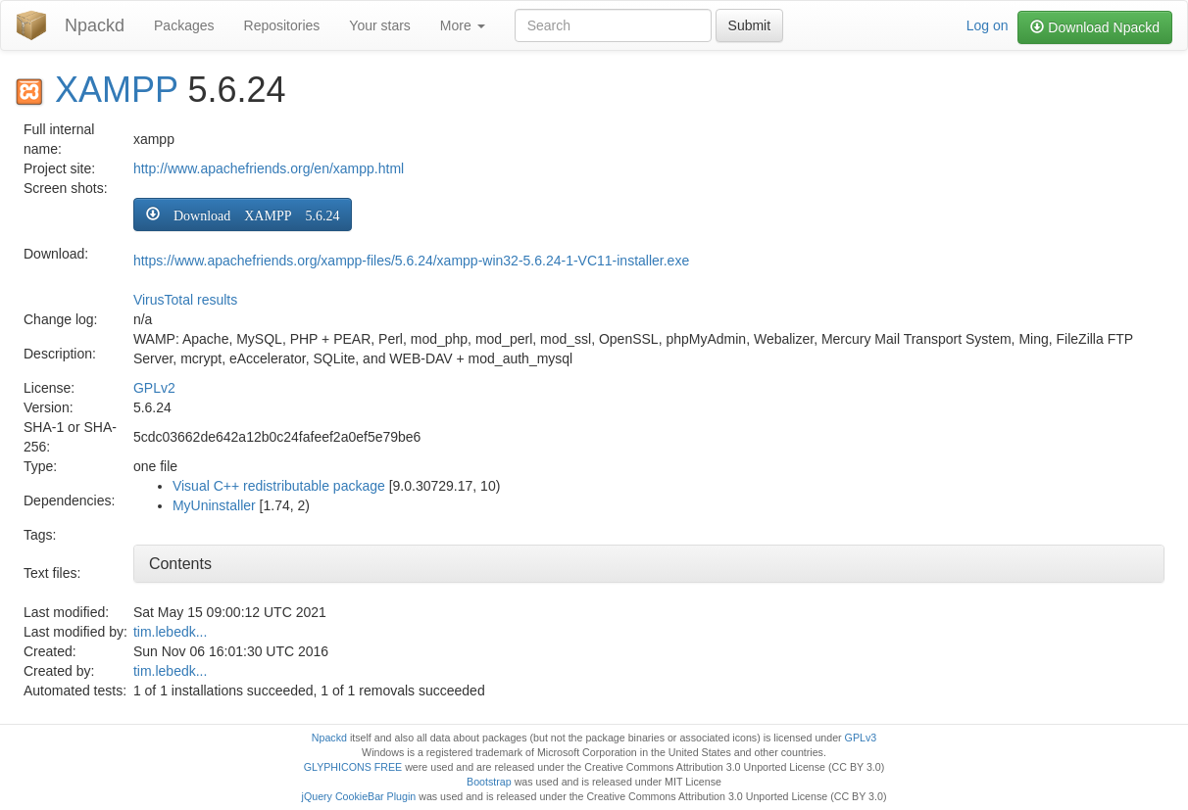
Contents (180, 563)
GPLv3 (861, 737)
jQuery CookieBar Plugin (359, 796)
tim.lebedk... (170, 632)
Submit (749, 25)
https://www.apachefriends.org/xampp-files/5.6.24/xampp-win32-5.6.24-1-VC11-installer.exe (411, 260)
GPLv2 (154, 388)
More (462, 25)
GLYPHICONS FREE (353, 767)
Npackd (94, 25)
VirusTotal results (185, 300)
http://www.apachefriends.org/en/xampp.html (268, 168)
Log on (987, 25)
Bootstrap (489, 781)
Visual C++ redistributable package (279, 486)
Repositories (282, 25)
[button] (243, 214)
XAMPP (116, 90)
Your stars (380, 25)
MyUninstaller (214, 505)
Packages (184, 25)
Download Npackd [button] (1095, 27)
